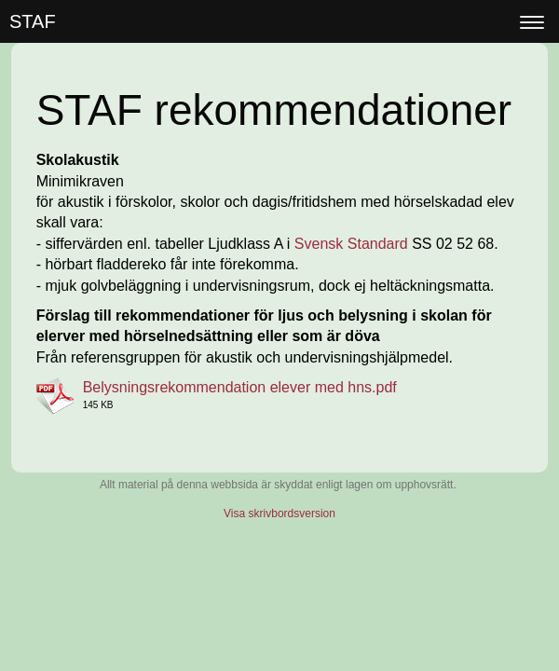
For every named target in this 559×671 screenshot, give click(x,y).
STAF (32, 21)
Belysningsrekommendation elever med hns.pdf (240, 387)
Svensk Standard (351, 244)
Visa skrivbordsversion (279, 513)
